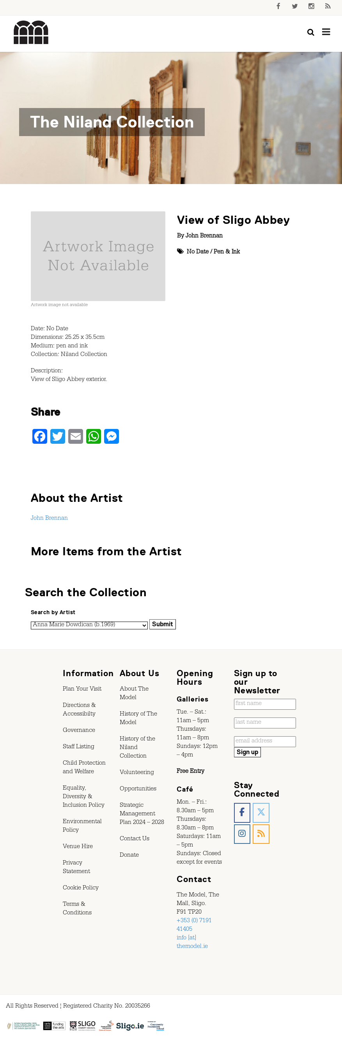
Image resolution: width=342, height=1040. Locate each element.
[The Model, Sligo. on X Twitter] (261, 813)
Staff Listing (78, 747)
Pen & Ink (227, 253)
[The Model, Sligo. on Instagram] (242, 834)
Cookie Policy (81, 889)
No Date (198, 253)
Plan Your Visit (82, 690)
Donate (129, 856)
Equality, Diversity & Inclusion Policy (84, 797)
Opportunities (138, 790)
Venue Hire (78, 847)
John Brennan (204, 237)
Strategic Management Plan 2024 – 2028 (142, 814)
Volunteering (137, 773)
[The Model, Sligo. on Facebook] (242, 813)
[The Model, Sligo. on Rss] (261, 834)
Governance (79, 731)
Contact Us (134, 839)
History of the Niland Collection (137, 748)
